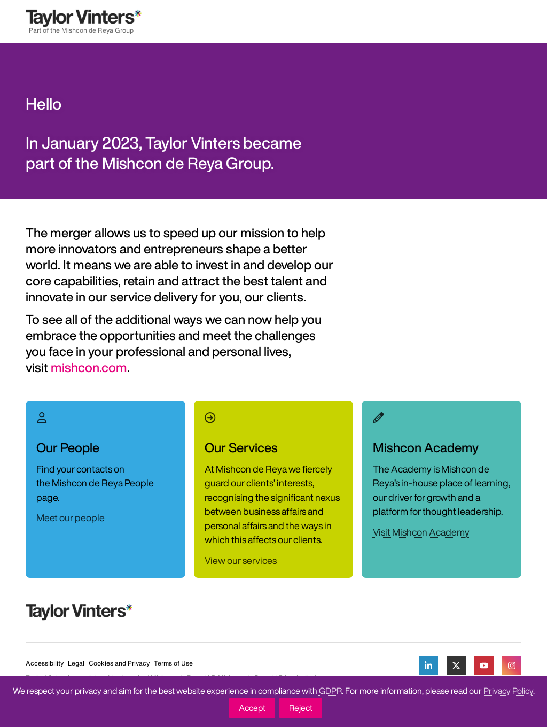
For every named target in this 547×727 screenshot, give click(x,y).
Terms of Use (173, 663)
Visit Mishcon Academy (421, 532)
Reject (300, 707)
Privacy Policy (508, 690)
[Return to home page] (84, 21)
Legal (76, 663)
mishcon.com (89, 367)
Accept (252, 707)
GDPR (330, 690)
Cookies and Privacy (119, 663)
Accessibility (45, 663)
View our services (241, 560)
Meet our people (70, 517)
